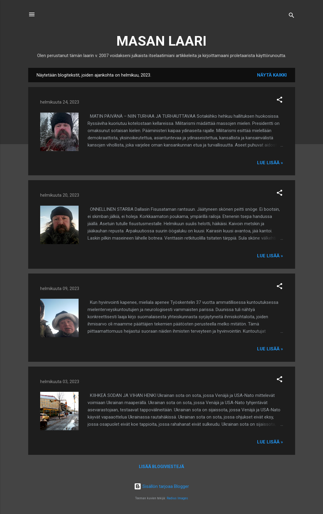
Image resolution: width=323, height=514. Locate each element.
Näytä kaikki (272, 75)
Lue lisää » (270, 162)
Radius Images (177, 498)
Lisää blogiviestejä (161, 466)
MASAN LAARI (161, 41)
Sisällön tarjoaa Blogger (161, 486)
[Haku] (291, 16)
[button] (279, 100)
